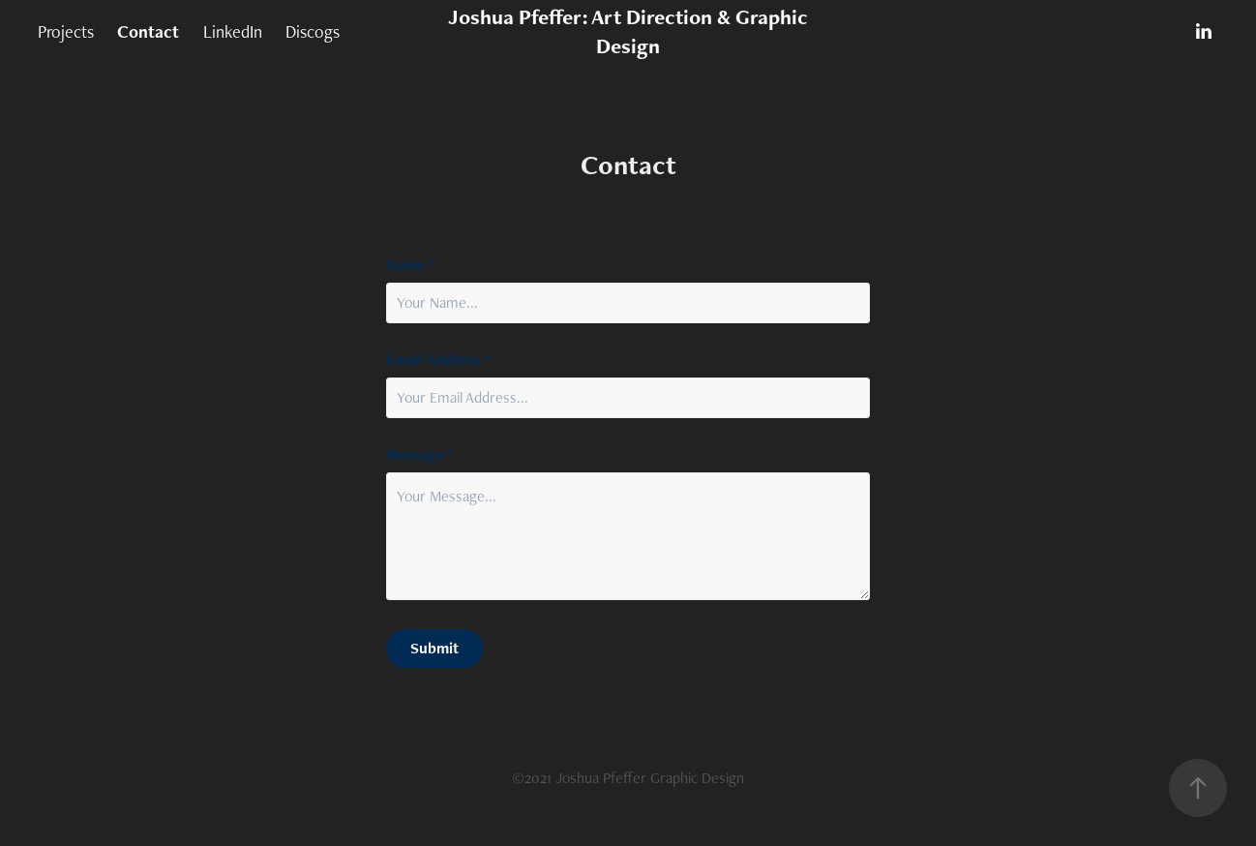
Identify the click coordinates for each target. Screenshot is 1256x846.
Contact (148, 31)
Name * (410, 265)
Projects (66, 31)
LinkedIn (232, 31)
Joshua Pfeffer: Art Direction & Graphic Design (630, 31)
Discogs (312, 31)
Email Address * (438, 360)
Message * (420, 455)
